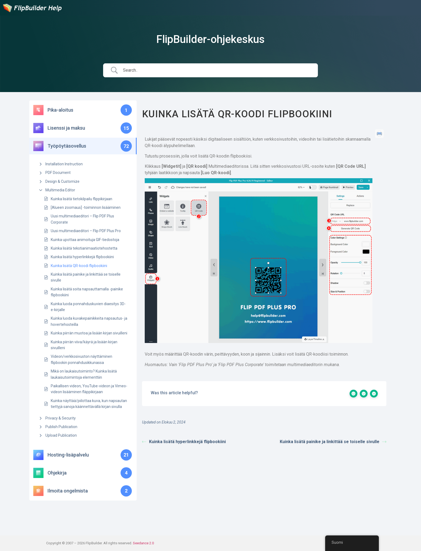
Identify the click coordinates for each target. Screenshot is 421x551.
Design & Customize (62, 181)
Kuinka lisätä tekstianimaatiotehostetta (84, 248)
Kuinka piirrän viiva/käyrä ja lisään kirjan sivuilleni (84, 345)
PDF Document (58, 172)
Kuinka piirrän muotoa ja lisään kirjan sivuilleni (89, 333)
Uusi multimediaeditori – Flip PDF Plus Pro (86, 231)
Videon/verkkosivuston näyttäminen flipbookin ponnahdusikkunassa (81, 359)
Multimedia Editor (60, 190)
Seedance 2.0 (143, 543)
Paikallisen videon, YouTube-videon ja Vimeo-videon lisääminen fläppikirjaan (89, 389)
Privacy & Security (60, 418)
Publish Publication (61, 427)
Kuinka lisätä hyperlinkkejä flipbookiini (82, 257)
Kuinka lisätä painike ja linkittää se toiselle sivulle (86, 277)
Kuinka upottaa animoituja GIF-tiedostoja (85, 240)
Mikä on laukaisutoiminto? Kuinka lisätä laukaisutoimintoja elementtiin (84, 374)
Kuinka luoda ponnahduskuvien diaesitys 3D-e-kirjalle (88, 307)
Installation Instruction (64, 164)
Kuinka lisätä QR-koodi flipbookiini (79, 266)
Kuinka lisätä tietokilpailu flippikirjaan (81, 199)
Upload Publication (61, 435)
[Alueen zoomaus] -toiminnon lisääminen (86, 207)
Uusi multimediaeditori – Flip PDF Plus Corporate (82, 219)
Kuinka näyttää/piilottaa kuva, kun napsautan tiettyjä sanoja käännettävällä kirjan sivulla (89, 404)
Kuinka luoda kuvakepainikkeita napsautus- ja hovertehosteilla (89, 321)
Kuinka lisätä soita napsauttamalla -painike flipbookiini (87, 292)
